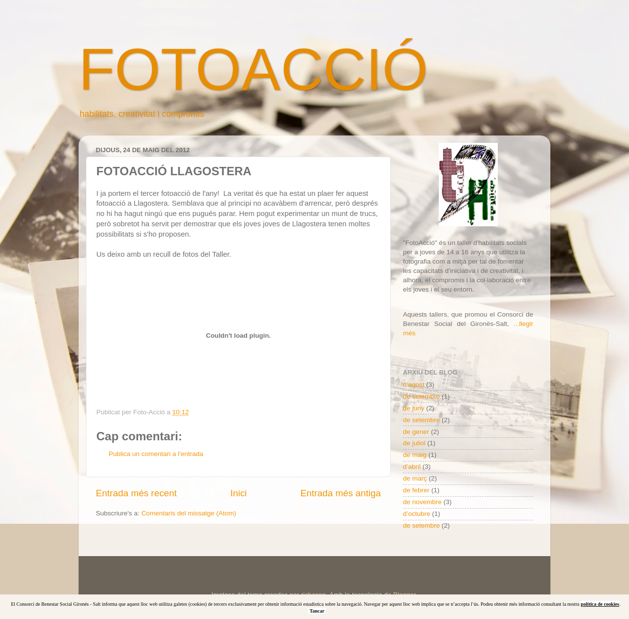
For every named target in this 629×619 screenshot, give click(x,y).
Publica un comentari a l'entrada (156, 454)
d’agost (414, 384)
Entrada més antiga (340, 493)
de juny (414, 408)
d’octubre (416, 513)
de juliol (414, 443)
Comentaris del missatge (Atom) (189, 513)
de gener (416, 431)
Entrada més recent (136, 493)
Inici (238, 493)
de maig (415, 454)
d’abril (412, 466)
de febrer (416, 490)
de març (415, 478)
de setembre (421, 396)
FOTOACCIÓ (253, 69)
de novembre (422, 502)
